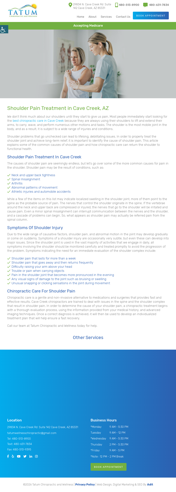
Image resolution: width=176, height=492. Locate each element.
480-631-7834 (156, 5)
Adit (150, 485)
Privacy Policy (85, 485)
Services (106, 17)
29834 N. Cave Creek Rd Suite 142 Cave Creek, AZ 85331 (90, 6)
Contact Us (123, 17)
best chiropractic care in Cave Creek (38, 121)
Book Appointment (150, 15)
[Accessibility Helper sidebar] (4, 29)
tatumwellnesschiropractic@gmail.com (31, 433)
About (92, 17)
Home (80, 17)
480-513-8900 (127, 5)
